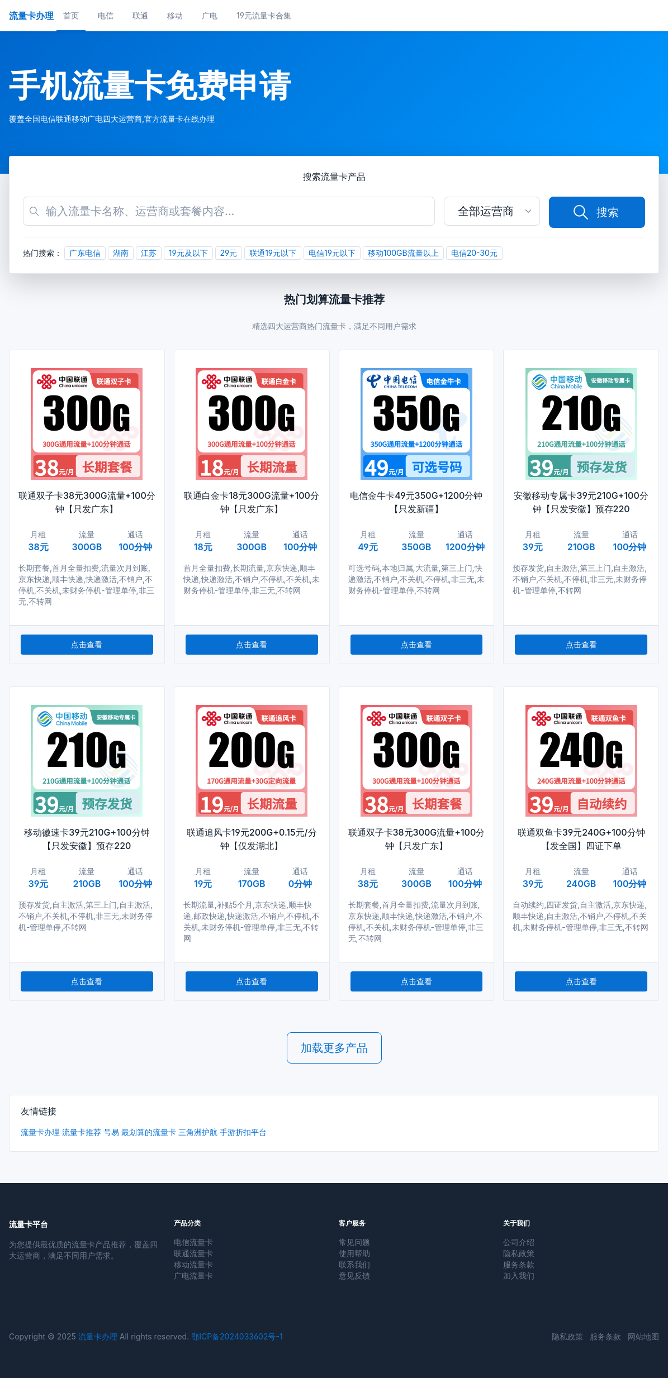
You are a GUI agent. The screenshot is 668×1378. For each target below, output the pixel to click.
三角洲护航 (197, 1132)
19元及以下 (188, 253)
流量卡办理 (40, 1132)
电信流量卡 (193, 1242)
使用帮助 (354, 1253)
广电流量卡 (193, 1275)
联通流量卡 (193, 1253)
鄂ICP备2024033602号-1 (236, 1336)
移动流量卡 (193, 1264)
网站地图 (643, 1336)
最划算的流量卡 (148, 1132)
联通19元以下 (272, 253)
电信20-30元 (474, 253)
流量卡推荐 (81, 1132)
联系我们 (354, 1264)
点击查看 (86, 644)
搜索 (595, 212)
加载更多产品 (334, 1048)
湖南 (121, 253)
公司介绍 (518, 1242)
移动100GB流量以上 (403, 253)
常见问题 (354, 1242)
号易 (111, 1132)
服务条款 (518, 1264)
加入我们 (518, 1275)
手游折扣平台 (243, 1132)
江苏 (149, 253)
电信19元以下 (332, 253)
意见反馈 (354, 1275)
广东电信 (85, 253)
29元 (229, 253)
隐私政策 (518, 1253)
